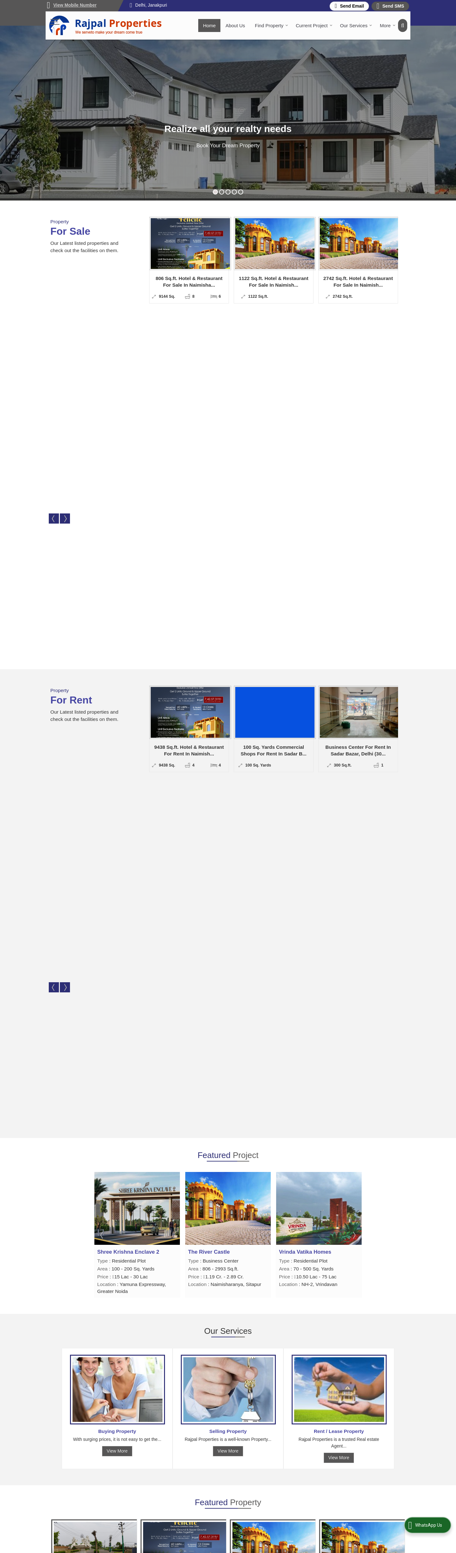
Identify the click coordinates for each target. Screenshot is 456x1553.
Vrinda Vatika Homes (123, 553)
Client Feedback (203, 1486)
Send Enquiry (108, 933)
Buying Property (117, 732)
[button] (75, 5)
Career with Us (268, 1486)
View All (228, 959)
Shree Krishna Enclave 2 (219, 553)
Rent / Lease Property (339, 732)
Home (209, 25)
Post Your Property (206, 1479)
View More (117, 751)
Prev (54, 274)
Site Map (262, 1499)
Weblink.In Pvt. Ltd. (121, 1546)
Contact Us (198, 1499)
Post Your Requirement (276, 1479)
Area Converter (202, 1492)
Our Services (356, 25)
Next (65, 274)
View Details (72, 933)
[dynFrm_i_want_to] (285, 1245)
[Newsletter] (353, 1468)
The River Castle (300, 553)
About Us (235, 25)
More (387, 25)
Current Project (314, 25)
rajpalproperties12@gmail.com (350, 1171)
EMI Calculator (268, 1492)
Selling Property (228, 732)
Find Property (271, 25)
